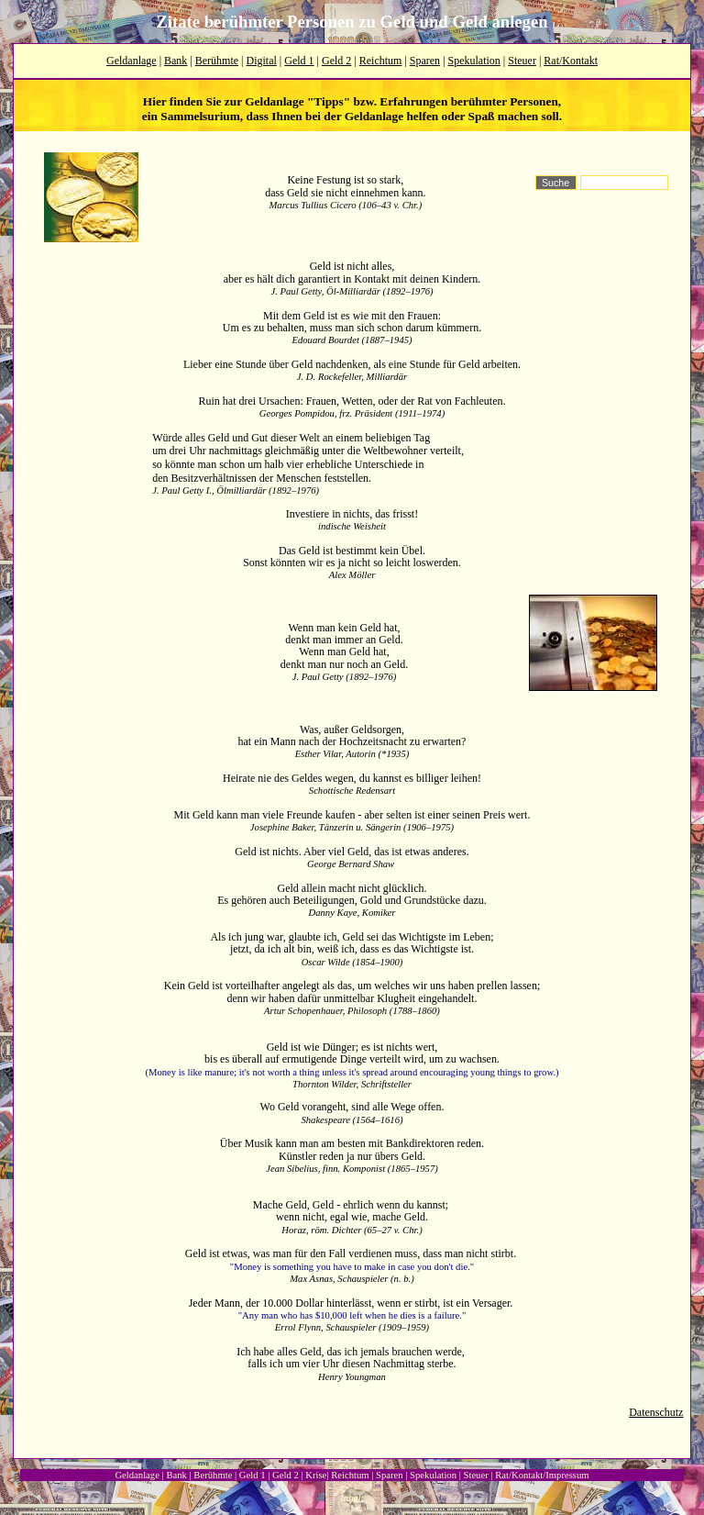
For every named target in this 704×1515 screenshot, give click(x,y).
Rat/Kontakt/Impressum (541, 1475)
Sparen (425, 60)
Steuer (522, 60)
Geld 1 (299, 60)
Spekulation (474, 60)
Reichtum (380, 60)
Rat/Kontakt (571, 60)
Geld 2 (336, 60)
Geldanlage (131, 60)
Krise (315, 1475)
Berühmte (216, 60)
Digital (262, 60)
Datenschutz (656, 1412)
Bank (175, 60)
